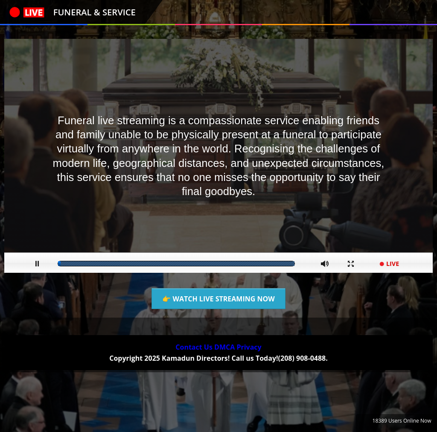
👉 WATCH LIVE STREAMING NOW (218, 299)
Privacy (248, 347)
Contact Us (194, 347)
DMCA (224, 347)
